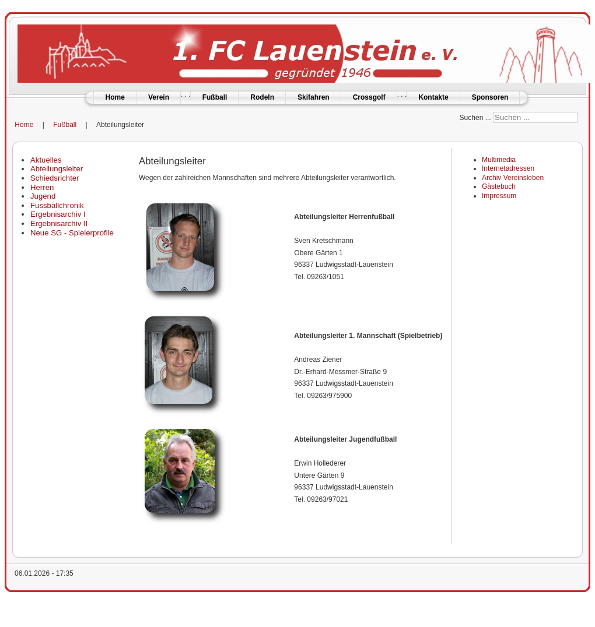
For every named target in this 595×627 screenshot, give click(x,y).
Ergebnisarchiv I (58, 214)
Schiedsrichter (54, 178)
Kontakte (433, 97)
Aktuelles (46, 160)
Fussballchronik (57, 205)
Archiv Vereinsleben (513, 178)
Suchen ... (475, 118)
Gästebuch (499, 186)
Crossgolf (369, 97)
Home (115, 97)
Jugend (42, 196)
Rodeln (262, 97)
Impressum (499, 196)
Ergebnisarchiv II (59, 223)
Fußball (215, 97)
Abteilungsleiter (56, 168)
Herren (42, 187)
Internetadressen (508, 168)
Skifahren (314, 97)
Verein (158, 97)
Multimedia (499, 160)
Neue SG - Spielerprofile (72, 232)
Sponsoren (490, 97)
